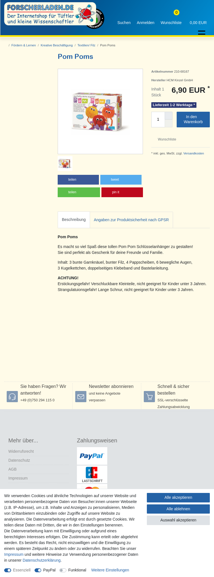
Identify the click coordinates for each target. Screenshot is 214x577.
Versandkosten (193, 153)
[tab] (74, 220)
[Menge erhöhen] (168, 116)
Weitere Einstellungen (110, 570)
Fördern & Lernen (23, 45)
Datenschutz (19, 460)
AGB (12, 469)
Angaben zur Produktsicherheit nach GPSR (131, 220)
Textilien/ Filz (86, 45)
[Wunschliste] (171, 18)
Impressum (18, 478)
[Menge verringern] (168, 123)
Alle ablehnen (178, 509)
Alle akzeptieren (178, 497)
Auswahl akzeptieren (178, 520)
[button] (78, 180)
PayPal (49, 570)
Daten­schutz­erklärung (41, 560)
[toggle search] (124, 18)
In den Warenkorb (195, 119)
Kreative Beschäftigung (57, 45)
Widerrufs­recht (21, 451)
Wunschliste (165, 139)
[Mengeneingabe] (158, 119)
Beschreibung (74, 219)
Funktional (77, 570)
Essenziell (22, 570)
